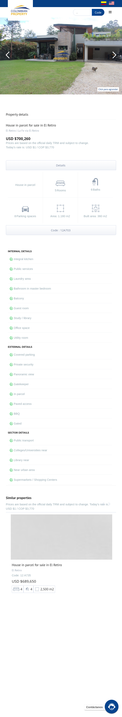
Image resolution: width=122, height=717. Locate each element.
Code (98, 12)
